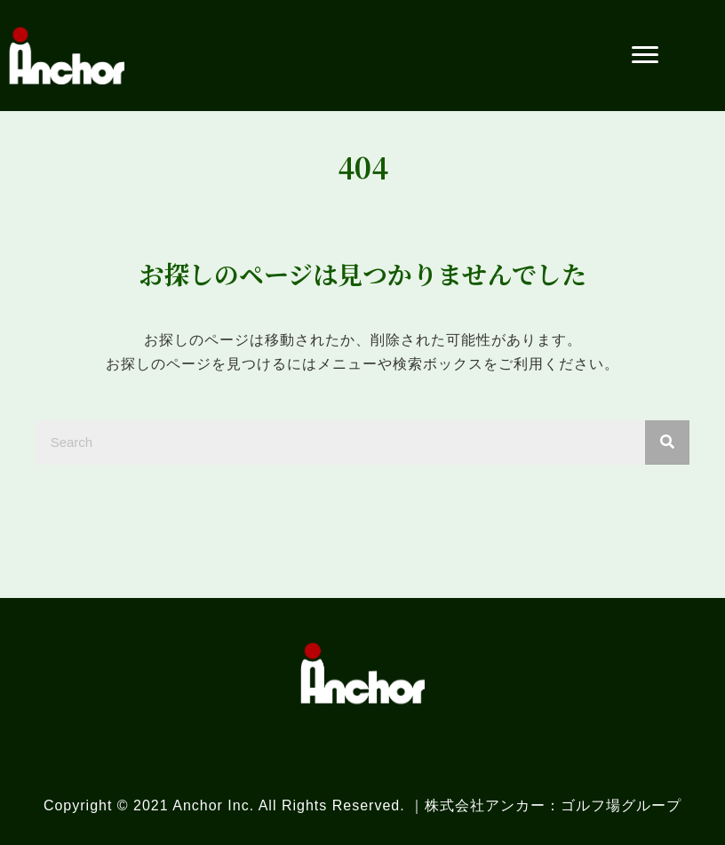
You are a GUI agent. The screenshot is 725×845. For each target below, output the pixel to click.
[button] (645, 55)
